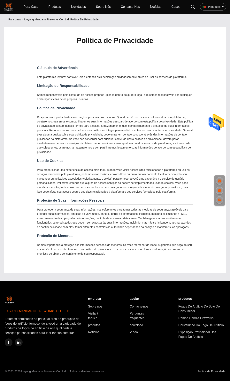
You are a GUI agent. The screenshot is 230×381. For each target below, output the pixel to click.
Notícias (155, 6)
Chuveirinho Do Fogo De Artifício (201, 325)
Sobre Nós (103, 6)
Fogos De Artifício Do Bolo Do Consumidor (199, 309)
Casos (175, 6)
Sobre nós (95, 306)
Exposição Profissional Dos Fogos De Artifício (197, 334)
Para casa (14, 19)
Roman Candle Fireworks (196, 318)
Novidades (78, 6)
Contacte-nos (139, 306)
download (136, 325)
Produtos (55, 6)
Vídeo (134, 332)
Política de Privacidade (211, 371)
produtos (94, 325)
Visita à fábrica (93, 316)
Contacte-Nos (130, 6)
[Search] (193, 7)
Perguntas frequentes (137, 316)
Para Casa (31, 6)
